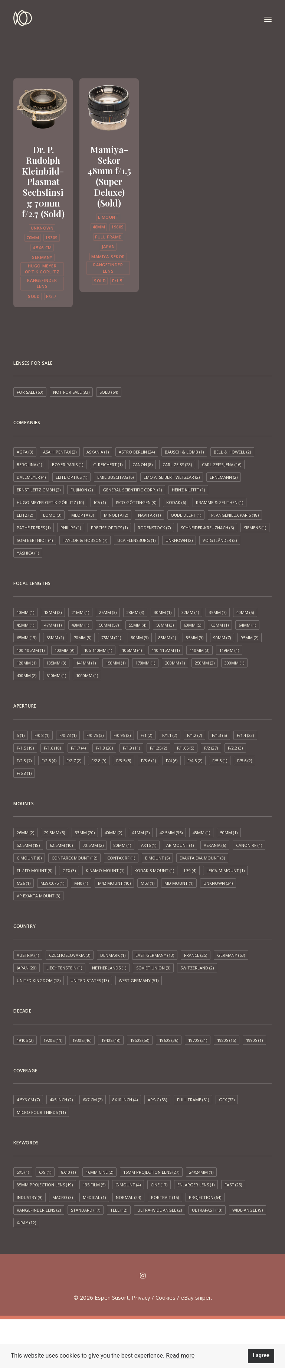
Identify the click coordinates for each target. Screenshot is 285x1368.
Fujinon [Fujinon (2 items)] (82, 490)
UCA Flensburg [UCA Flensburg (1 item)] (136, 540)
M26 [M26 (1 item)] (23, 883)
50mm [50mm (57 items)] (109, 625)
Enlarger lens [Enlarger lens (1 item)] (195, 1184)
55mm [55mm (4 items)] (137, 625)
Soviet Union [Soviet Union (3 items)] (153, 968)
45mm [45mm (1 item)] (25, 625)
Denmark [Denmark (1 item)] (112, 955)
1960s (117, 227)
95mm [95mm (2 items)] (249, 637)
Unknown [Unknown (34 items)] (218, 883)
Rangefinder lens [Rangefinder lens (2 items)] (39, 1210)
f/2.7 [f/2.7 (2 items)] (73, 760)
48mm (98, 227)
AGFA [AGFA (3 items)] (25, 452)
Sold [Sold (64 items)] (108, 392)
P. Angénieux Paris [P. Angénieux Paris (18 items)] (235, 515)
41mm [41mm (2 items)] (141, 832)
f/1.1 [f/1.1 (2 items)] (169, 735)
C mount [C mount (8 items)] (29, 858)
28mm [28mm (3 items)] (135, 612)
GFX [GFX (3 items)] (69, 870)
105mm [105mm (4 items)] (132, 650)
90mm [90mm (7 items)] (222, 637)
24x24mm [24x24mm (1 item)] (201, 1172)
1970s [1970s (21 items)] (197, 1040)
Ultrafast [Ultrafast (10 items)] (207, 1210)
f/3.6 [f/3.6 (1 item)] (148, 760)
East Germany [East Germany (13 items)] (154, 955)
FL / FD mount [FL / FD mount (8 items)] (34, 870)
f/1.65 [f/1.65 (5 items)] (185, 748)
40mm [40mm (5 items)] (245, 612)
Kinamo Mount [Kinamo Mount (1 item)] (105, 870)
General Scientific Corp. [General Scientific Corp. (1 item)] (132, 490)
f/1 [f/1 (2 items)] (146, 735)
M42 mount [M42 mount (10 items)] (114, 883)
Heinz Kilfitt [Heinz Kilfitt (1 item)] (188, 490)
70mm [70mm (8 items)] (82, 637)
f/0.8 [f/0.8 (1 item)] (42, 735)
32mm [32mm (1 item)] (190, 612)
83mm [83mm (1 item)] (167, 637)
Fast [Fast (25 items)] (233, 1184)
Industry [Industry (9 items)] (29, 1197)
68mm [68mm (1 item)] (55, 637)
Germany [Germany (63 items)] (231, 955)
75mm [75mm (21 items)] (111, 637)
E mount (108, 217)
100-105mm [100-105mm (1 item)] (31, 650)
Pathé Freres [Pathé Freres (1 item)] (33, 527)
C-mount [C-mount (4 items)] (128, 1184)
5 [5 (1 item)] (20, 735)
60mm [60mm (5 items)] (192, 625)
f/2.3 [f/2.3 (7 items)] (24, 760)
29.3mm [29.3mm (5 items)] (54, 832)
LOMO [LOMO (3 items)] (52, 515)
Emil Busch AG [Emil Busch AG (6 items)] (115, 477)
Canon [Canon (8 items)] (142, 464)
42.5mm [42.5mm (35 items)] (171, 832)
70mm (32, 237)
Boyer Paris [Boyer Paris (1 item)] (67, 464)
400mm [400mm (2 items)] (26, 675)
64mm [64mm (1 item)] (247, 625)
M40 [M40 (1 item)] (81, 883)
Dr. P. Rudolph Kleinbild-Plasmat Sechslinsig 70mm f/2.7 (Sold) (43, 181)
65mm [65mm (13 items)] (26, 637)
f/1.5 (117, 280)
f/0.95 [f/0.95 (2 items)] (122, 735)
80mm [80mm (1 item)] (122, 845)
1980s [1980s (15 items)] (226, 1040)
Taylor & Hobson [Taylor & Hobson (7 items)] (85, 540)
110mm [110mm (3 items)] (199, 650)
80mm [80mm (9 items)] (139, 637)
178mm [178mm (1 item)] (145, 663)
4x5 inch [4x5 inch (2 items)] (61, 1099)
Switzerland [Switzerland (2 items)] (197, 968)
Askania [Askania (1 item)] (97, 452)
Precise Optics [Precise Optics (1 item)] (109, 527)
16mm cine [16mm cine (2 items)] (99, 1172)
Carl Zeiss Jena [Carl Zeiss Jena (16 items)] (221, 464)
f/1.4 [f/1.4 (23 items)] (245, 735)
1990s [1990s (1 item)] (254, 1040)
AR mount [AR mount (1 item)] (180, 845)
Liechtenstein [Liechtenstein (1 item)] (64, 968)
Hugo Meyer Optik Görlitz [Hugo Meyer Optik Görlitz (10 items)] (50, 502)
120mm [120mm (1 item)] (26, 663)
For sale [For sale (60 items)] (30, 392)
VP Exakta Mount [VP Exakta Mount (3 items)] (38, 896)
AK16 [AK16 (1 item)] (148, 845)
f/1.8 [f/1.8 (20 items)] (104, 748)
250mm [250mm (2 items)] (204, 663)
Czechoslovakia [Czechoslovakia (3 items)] (69, 955)
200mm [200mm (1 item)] (175, 663)
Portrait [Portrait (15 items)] (165, 1197)
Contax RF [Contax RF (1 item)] (121, 858)
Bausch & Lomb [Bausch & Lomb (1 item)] (184, 452)
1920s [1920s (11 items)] (52, 1040)
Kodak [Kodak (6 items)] (176, 502)
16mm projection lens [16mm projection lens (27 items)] (151, 1172)
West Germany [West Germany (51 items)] (138, 980)
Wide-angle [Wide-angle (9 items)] (247, 1210)
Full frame (108, 237)
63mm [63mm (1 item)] (220, 625)
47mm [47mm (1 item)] (53, 625)
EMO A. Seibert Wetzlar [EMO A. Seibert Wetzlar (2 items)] (172, 477)
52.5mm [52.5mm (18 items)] (28, 845)
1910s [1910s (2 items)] (25, 1040)
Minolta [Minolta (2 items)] (116, 515)
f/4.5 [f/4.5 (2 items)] (194, 760)
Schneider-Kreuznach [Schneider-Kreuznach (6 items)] (207, 527)
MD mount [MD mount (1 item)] (178, 883)
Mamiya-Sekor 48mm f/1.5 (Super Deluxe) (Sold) (109, 176)
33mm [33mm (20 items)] (85, 832)
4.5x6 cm (42, 247)
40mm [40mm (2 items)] (113, 832)
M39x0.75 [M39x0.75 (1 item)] (52, 883)
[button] (268, 19)
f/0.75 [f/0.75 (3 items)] (95, 735)
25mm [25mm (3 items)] (108, 612)
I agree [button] (261, 1355)
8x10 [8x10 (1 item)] (68, 1172)
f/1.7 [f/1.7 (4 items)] (78, 748)
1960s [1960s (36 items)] (168, 1040)
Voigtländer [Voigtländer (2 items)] (220, 540)
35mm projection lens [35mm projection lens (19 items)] (45, 1184)
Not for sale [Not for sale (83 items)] (71, 392)
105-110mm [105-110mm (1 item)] (98, 650)
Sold (34, 296)
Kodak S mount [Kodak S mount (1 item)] (154, 870)
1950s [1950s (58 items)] (139, 1040)
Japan (108, 246)
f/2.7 (51, 296)
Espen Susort (112, 1297)
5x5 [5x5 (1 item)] (23, 1172)
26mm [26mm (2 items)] (25, 832)
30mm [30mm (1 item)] (162, 612)
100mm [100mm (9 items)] (64, 650)
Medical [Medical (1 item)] (94, 1197)
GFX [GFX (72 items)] (227, 1099)
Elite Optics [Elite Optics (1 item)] (71, 477)
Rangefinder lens (42, 283)
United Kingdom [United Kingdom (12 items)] (38, 980)
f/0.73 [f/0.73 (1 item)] (67, 735)
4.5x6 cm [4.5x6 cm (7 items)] (28, 1099)
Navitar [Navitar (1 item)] (149, 515)
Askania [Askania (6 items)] (215, 845)
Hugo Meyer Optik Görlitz (42, 269)
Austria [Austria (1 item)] (28, 955)
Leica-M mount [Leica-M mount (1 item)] (225, 870)
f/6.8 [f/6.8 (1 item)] (24, 773)
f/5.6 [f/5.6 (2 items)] (244, 760)
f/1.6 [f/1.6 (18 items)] (52, 748)
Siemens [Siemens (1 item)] (255, 527)
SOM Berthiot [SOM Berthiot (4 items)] (35, 540)
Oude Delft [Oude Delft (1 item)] (186, 515)
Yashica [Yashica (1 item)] (28, 553)
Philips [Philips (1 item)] (70, 527)
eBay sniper (196, 1297)
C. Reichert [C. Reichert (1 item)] (107, 464)
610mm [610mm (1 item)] (56, 675)
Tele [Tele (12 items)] (118, 1210)
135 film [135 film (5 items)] (94, 1184)
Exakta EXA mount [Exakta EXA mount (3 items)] (202, 858)
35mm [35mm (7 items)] (217, 612)
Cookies (165, 1297)
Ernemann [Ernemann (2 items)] (224, 477)
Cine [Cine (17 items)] (159, 1184)
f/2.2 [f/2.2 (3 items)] (235, 748)
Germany (42, 257)
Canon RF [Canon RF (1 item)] (249, 845)
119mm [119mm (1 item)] (229, 650)
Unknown (42, 228)
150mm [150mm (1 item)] (115, 663)
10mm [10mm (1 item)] (25, 612)
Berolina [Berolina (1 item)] (29, 464)
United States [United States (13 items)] (90, 980)
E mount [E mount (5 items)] (157, 858)
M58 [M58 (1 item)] (147, 883)
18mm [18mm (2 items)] (53, 612)
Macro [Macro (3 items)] (62, 1197)
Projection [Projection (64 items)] (205, 1197)
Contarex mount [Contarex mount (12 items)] (74, 858)
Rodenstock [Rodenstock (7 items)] (154, 527)
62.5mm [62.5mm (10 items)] (61, 845)
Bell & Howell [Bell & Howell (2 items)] (232, 452)
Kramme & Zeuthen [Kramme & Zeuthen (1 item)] (219, 502)
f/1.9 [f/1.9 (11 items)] (131, 748)
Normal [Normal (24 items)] (128, 1197)
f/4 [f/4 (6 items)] (171, 760)
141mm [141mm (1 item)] (86, 663)
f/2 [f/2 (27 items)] (211, 748)
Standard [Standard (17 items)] (85, 1210)
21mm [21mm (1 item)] (80, 612)
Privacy (141, 1297)
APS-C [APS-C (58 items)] (157, 1099)
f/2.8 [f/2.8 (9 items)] (98, 760)
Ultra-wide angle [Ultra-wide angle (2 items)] (159, 1210)
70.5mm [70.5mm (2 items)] (93, 845)
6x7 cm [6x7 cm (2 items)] (92, 1099)
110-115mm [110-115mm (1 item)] (166, 650)
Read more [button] (180, 1355)
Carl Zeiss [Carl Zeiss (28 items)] (177, 464)
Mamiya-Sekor (108, 256)
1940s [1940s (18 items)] (110, 1040)
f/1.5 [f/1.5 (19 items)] (25, 748)
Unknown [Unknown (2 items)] (179, 540)
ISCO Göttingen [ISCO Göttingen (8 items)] (136, 502)
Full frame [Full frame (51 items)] (193, 1099)
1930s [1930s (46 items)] (81, 1040)
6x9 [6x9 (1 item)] (45, 1172)
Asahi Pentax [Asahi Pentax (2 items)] (59, 452)
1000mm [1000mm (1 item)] (87, 675)
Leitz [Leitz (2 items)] (25, 515)
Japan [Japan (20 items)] (26, 968)
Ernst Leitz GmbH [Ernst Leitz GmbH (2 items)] (38, 490)
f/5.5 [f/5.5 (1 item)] (219, 760)
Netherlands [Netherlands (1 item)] (109, 968)
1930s (51, 237)
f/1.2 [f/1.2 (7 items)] (194, 735)
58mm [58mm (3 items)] (165, 625)
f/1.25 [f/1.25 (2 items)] (158, 748)
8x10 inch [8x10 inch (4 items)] (125, 1099)
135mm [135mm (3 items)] (56, 663)
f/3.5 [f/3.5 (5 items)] (123, 760)
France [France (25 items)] (195, 955)
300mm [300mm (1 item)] (234, 663)
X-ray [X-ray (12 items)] (26, 1222)
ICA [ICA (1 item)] (100, 502)
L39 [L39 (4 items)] (190, 870)
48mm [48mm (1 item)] (80, 625)
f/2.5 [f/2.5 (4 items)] (49, 760)
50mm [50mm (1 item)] (229, 832)
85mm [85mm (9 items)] (194, 637)
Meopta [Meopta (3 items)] (82, 515)
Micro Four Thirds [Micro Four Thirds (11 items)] (41, 1112)
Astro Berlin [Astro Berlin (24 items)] (137, 452)
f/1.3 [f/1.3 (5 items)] (219, 735)
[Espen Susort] (22, 19)
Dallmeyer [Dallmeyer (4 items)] (31, 477)
